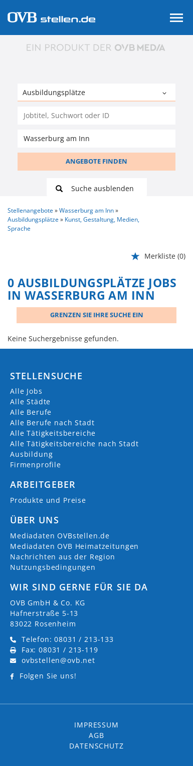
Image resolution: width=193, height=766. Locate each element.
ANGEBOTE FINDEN (96, 161)
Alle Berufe (31, 412)
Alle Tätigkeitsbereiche (53, 433)
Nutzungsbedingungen (53, 567)
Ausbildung (31, 454)
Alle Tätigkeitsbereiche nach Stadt (74, 443)
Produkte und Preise (48, 500)
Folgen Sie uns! (48, 675)
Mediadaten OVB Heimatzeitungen (74, 546)
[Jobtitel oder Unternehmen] (96, 116)
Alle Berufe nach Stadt (52, 422)
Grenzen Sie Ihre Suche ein (96, 314)
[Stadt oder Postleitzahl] (96, 139)
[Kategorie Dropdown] (165, 94)
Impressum (96, 724)
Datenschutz (96, 745)
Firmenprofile (35, 464)
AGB (96, 735)
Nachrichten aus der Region (62, 556)
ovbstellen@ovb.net (58, 660)
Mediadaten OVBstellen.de (60, 535)
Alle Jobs (26, 391)
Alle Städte (30, 401)
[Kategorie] (86, 94)
